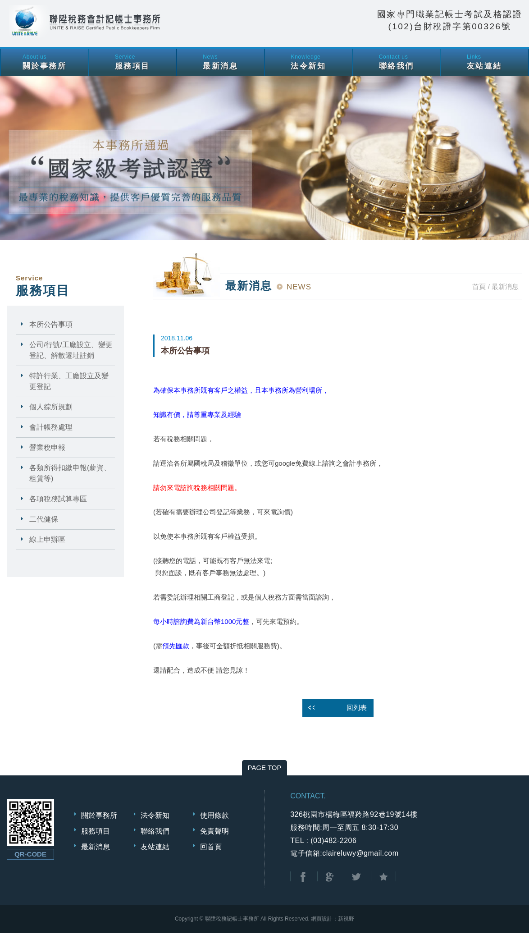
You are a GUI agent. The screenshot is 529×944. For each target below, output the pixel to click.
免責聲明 (214, 842)
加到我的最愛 (383, 888)
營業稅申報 (47, 458)
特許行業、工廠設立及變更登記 (69, 392)
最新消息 (95, 858)
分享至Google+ (330, 888)
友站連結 (155, 858)
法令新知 (155, 826)
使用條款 (214, 826)
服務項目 (95, 842)
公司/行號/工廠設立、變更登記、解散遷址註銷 (71, 361)
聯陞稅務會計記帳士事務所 (135, 28)
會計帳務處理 (51, 438)
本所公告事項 (51, 335)
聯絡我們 (155, 842)
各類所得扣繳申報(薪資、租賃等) (70, 484)
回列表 (357, 718)
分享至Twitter (356, 888)
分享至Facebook (303, 888)
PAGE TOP (264, 778)
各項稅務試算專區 (58, 509)
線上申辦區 (47, 550)
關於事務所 (99, 826)
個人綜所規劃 (51, 418)
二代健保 (43, 530)
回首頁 (211, 858)
